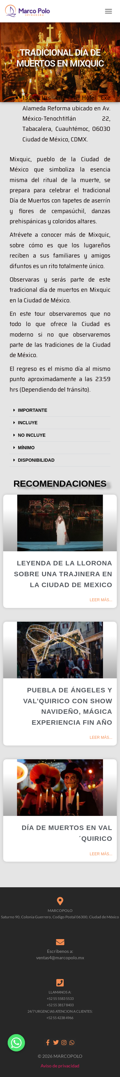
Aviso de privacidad (60, 1065)
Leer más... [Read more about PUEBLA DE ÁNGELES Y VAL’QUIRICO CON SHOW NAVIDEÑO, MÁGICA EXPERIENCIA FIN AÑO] (101, 737)
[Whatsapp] (16, 1042)
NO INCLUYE (31, 435)
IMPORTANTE (32, 410)
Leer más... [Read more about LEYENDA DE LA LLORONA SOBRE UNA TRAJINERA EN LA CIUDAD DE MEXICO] (101, 600)
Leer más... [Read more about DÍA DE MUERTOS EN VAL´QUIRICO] (101, 854)
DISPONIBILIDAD (36, 460)
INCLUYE (27, 422)
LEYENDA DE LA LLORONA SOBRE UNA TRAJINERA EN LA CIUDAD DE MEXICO (63, 573)
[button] (60, 410)
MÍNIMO (26, 447)
